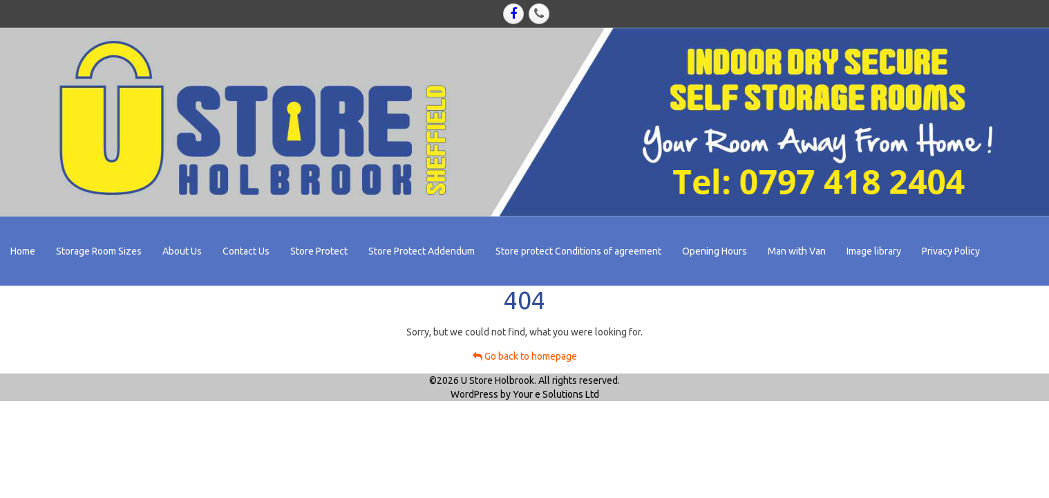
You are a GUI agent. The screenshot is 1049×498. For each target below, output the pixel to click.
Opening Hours (714, 251)
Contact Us (246, 251)
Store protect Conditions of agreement (578, 251)
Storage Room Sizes (99, 251)
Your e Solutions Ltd (556, 394)
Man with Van (797, 251)
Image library (874, 251)
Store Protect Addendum (421, 251)
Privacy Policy (951, 251)
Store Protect (319, 251)
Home (22, 251)
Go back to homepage (525, 356)
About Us (182, 251)
